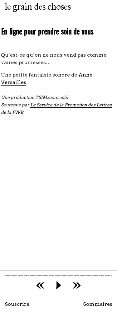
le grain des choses (38, 6)
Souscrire (17, 304)
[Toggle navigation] (105, 7)
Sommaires (97, 304)
